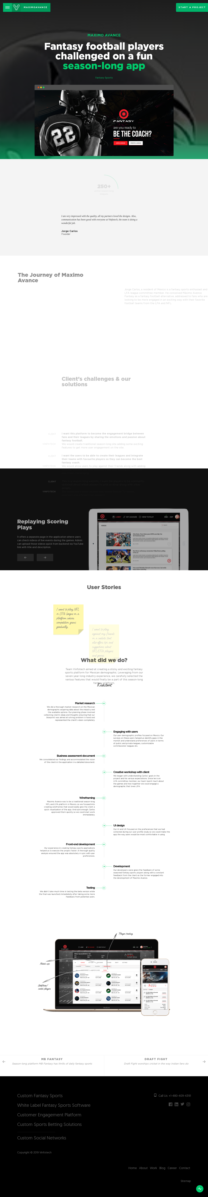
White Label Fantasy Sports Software (54, 1105)
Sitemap (186, 1181)
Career (172, 1168)
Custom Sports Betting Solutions (49, 1124)
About (143, 1168)
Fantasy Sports (104, 78)
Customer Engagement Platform (49, 1115)
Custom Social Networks (41, 1138)
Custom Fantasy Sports (40, 1096)
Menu (8, 5)
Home (132, 1168)
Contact (184, 1168)
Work (153, 1168)
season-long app (104, 69)
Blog (162, 1168)
